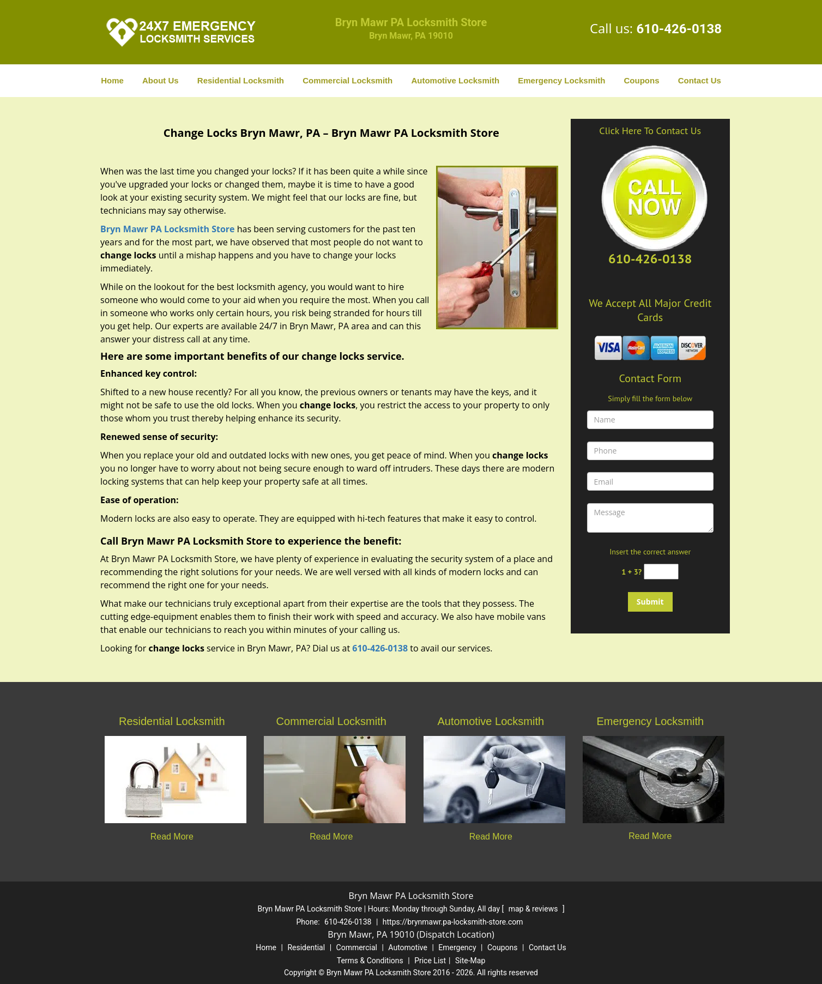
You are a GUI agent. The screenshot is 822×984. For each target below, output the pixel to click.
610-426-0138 (679, 29)
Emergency (457, 947)
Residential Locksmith (240, 80)
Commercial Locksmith (347, 80)
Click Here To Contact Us (650, 130)
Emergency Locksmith (561, 80)
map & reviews (534, 908)
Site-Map (470, 960)
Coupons (641, 80)
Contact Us (699, 80)
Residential (306, 947)
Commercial (356, 947)
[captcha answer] (661, 571)
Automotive (407, 947)
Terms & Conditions (370, 960)
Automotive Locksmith (455, 80)
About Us (160, 80)
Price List (430, 960)
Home (112, 80)
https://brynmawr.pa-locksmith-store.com (453, 921)
